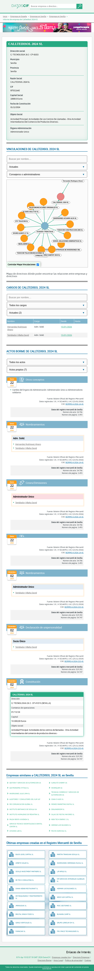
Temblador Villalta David (18, 335)
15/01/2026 (66, 326)
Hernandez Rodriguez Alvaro (28, 444)
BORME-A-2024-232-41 (74, 607)
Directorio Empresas (81, 957)
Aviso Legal (58, 960)
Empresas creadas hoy (61, 957)
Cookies (87, 960)
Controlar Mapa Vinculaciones (21, 264)
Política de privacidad (73, 960)
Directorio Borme (44, 960)
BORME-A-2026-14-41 (75, 404)
